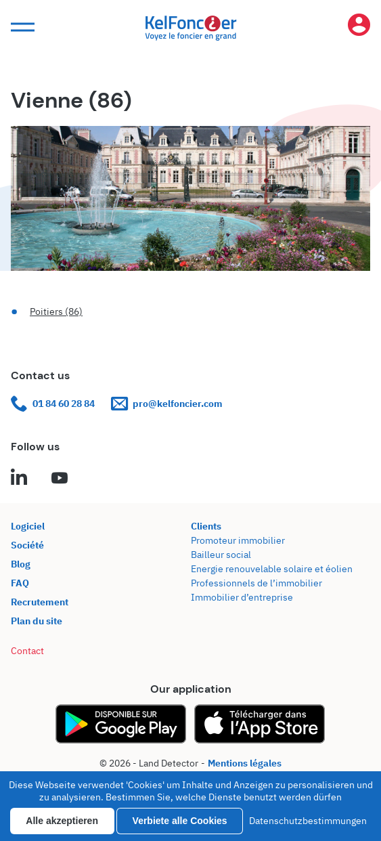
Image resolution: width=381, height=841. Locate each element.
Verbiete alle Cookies (180, 820)
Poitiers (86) (56, 311)
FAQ (20, 583)
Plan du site (36, 621)
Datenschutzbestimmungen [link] (308, 821)
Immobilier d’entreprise (242, 597)
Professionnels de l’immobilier (256, 583)
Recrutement (39, 602)
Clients (206, 526)
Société (27, 545)
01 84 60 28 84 (53, 404)
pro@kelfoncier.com (167, 404)
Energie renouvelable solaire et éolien (272, 569)
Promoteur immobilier (238, 540)
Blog (20, 564)
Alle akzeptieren (62, 820)
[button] (21, 27)
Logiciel (28, 526)
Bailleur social (221, 554)
